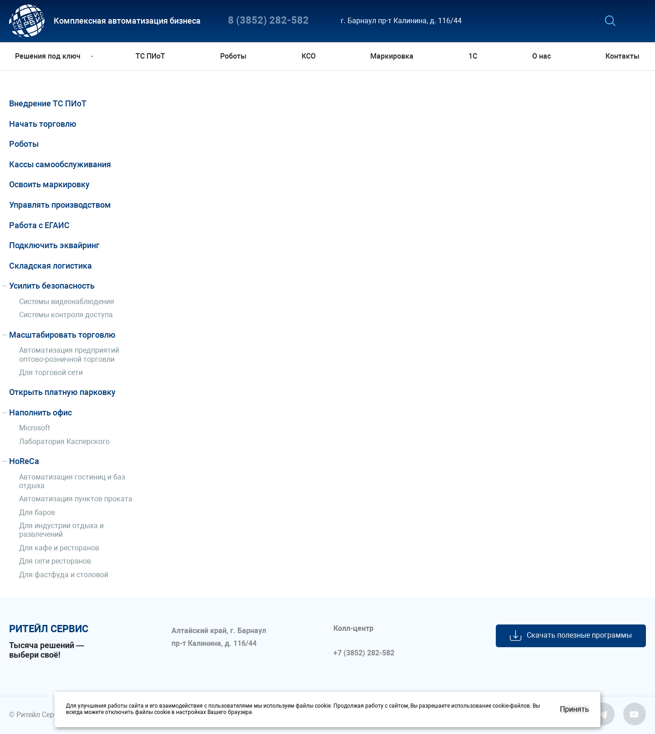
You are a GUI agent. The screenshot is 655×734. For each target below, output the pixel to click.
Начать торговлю (42, 124)
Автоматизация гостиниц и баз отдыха (72, 481)
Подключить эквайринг (54, 245)
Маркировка (391, 56)
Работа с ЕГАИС (39, 225)
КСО (309, 56)
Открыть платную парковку (62, 392)
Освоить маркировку (49, 184)
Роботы (234, 56)
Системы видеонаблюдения (66, 301)
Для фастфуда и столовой (63, 574)
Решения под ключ (49, 56)
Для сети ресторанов (55, 561)
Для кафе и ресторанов (59, 548)
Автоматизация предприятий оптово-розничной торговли (69, 354)
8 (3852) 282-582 (268, 20)
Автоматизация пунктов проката (75, 498)
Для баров (37, 512)
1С (472, 56)
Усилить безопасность (52, 285)
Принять (574, 709)
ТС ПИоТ (151, 56)
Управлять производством (60, 205)
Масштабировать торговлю (62, 335)
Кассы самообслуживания (60, 164)
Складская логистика (50, 265)
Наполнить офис (40, 412)
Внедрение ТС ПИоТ (47, 103)
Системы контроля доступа (66, 314)
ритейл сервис (48, 629)
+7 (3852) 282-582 (363, 653)
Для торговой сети (51, 372)
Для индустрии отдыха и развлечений (61, 530)
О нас (540, 56)
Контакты (621, 56)
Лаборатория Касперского (64, 441)
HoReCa (24, 461)
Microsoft (34, 428)
